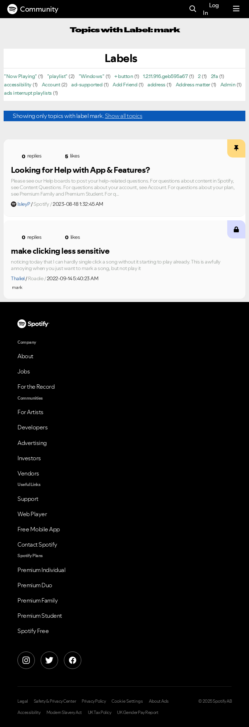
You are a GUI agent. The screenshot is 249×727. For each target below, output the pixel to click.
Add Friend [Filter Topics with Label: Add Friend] (125, 84)
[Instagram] (26, 660)
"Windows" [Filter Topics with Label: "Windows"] (92, 76)
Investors (29, 458)
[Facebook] (72, 660)
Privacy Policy (94, 701)
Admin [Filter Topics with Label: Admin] (228, 84)
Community (32, 9)
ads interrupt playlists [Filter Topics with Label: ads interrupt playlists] (28, 93)
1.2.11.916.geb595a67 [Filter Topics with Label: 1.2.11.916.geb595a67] (165, 76)
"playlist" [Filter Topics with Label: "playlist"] (57, 76)
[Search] (193, 9)
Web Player (32, 514)
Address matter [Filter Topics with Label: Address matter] (193, 84)
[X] (49, 660)
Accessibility (29, 712)
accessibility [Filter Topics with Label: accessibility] (18, 84)
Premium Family (37, 600)
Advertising (32, 443)
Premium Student (39, 616)
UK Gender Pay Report (137, 712)
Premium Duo (34, 585)
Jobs (23, 371)
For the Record (35, 387)
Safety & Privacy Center (55, 701)
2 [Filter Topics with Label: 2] (199, 76)
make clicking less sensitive (60, 251)
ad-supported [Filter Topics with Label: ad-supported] (86, 84)
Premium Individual (41, 570)
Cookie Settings (127, 701)
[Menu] (236, 9)
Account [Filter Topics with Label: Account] (51, 84)
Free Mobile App (38, 529)
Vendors (28, 473)
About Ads (159, 701)
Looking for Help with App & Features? (80, 170)
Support (27, 499)
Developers (32, 427)
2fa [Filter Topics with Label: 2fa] (214, 76)
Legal (22, 701)
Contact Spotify (37, 544)
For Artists (30, 412)
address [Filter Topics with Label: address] (156, 84)
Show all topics (124, 116)
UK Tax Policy (99, 712)
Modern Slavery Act (64, 712)
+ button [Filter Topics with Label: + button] (123, 76)
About (25, 356)
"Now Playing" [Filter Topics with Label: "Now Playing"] (20, 76)
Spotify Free (33, 631)
